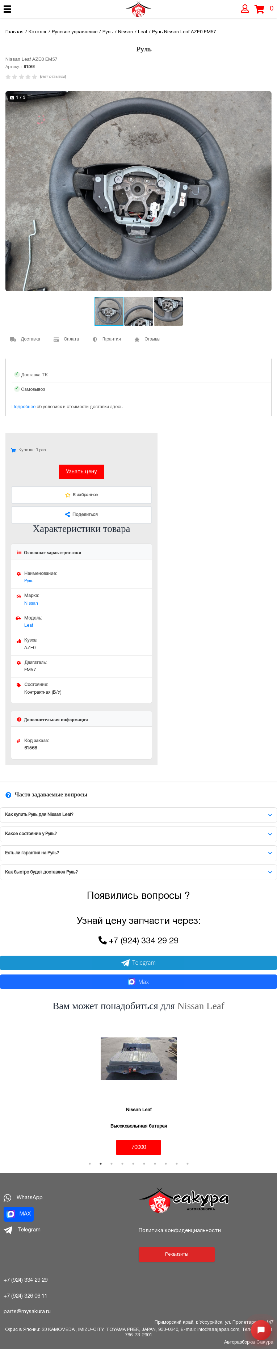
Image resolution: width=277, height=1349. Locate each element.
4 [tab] (122, 1163)
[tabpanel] (138, 1088)
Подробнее (23, 407)
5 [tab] (133, 1163)
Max (138, 982)
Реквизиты (176, 1254)
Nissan (31, 603)
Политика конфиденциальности (180, 1230)
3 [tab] (111, 1163)
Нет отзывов (53, 77)
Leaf (28, 625)
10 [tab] (187, 1163)
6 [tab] (144, 1163)
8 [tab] (165, 1163)
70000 (138, 1147)
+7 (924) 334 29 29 (144, 941)
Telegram (138, 963)
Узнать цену (81, 471)
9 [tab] (176, 1163)
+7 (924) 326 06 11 (25, 1296)
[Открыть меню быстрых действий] (261, 1330)
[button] (265, 97)
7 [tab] (155, 1163)
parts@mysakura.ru (27, 1311)
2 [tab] (100, 1163)
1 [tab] (89, 1163)
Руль (28, 581)
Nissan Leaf (200, 1006)
